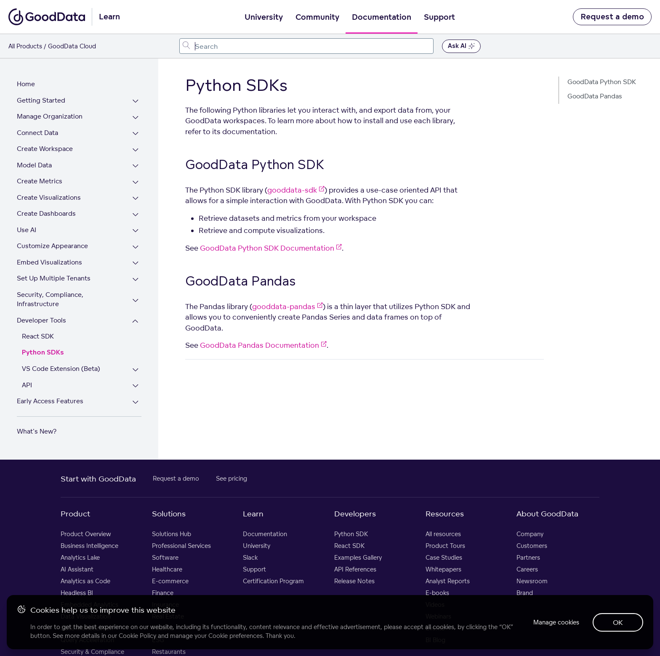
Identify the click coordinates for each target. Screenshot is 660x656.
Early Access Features (50, 401)
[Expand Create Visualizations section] (135, 198)
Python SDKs (43, 352)
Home (26, 84)
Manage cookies (556, 622)
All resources (443, 533)
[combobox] (306, 46)
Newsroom (532, 581)
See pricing (231, 478)
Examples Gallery (358, 557)
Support (439, 17)
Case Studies (444, 557)
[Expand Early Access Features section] (135, 402)
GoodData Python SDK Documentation (271, 247)
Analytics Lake (80, 557)
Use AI (26, 230)
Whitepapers (443, 569)
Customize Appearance (52, 246)
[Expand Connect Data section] (135, 134)
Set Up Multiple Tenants (53, 278)
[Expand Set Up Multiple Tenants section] (135, 279)
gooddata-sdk (296, 189)
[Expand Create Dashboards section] (135, 214)
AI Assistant (77, 569)
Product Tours (445, 545)
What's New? (36, 431)
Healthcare (167, 569)
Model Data (34, 165)
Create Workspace (45, 149)
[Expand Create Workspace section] (135, 150)
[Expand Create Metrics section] (135, 182)
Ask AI (461, 46)
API (27, 385)
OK (618, 622)
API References (355, 569)
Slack (250, 557)
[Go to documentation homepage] (46, 16)
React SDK (38, 336)
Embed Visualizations (49, 262)
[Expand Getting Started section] (135, 101)
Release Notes (354, 581)
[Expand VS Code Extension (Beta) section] (135, 369)
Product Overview (86, 533)
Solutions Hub (171, 533)
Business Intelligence (89, 545)
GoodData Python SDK (601, 82)
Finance (162, 592)
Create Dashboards (46, 213)
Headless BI (77, 592)
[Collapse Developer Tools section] (135, 321)
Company (529, 533)
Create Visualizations (49, 197)
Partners (528, 557)
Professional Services (181, 545)
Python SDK (351, 533)
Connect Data (37, 133)
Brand (524, 592)
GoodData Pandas (594, 96)
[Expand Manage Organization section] (135, 117)
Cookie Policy (137, 635)
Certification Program (273, 581)
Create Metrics (39, 181)
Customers (531, 545)
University (264, 17)
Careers (527, 569)
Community (317, 17)
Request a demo (612, 17)
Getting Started (41, 100)
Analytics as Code (85, 581)
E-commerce (170, 581)
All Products (25, 46)
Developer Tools (41, 320)
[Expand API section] (135, 386)
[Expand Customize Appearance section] (135, 247)
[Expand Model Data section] (135, 166)
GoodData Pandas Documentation (263, 345)
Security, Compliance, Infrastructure (50, 299)
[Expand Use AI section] (135, 231)
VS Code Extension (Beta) (61, 369)
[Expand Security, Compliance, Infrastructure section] (135, 300)
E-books (437, 592)
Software (165, 557)
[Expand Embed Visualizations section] (135, 263)
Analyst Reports (448, 581)
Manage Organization (49, 116)
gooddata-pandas (287, 306)
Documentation (381, 17)
